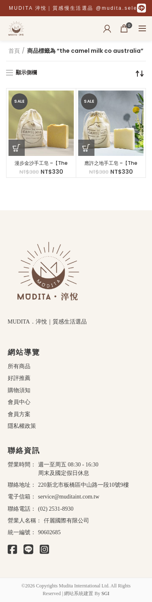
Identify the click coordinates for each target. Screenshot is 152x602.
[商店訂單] (140, 73)
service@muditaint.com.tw (68, 497)
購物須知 (19, 389)
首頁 (14, 51)
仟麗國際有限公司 (66, 521)
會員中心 (19, 401)
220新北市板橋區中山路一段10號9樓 (83, 485)
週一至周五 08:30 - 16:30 (68, 465)
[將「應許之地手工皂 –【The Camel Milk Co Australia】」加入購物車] (86, 148)
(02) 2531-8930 (56, 509)
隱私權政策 (22, 425)
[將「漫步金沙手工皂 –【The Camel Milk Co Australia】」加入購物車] (17, 148)
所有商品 (19, 365)
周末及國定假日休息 (63, 473)
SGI (105, 593)
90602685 (49, 532)
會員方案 (19, 413)
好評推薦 (19, 377)
